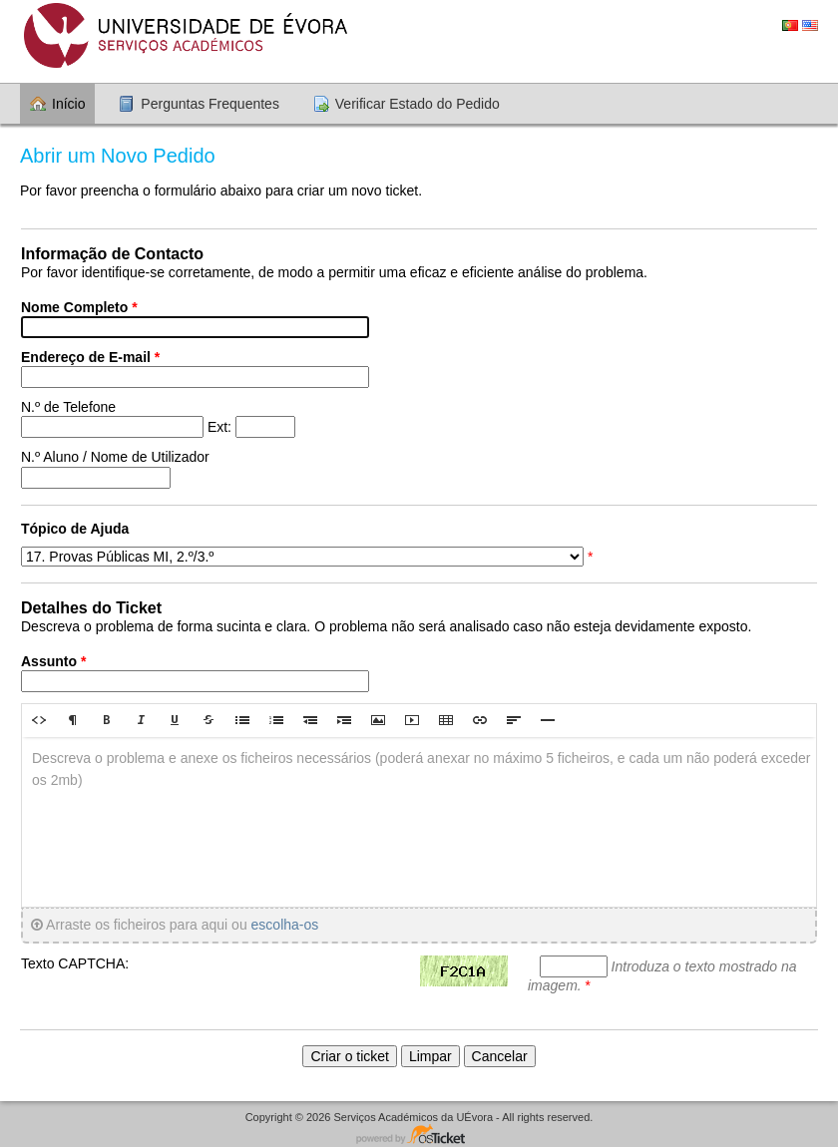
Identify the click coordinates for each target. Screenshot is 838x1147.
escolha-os (285, 925)
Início (68, 104)
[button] (39, 720)
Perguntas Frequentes (210, 104)
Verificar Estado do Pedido (417, 104)
